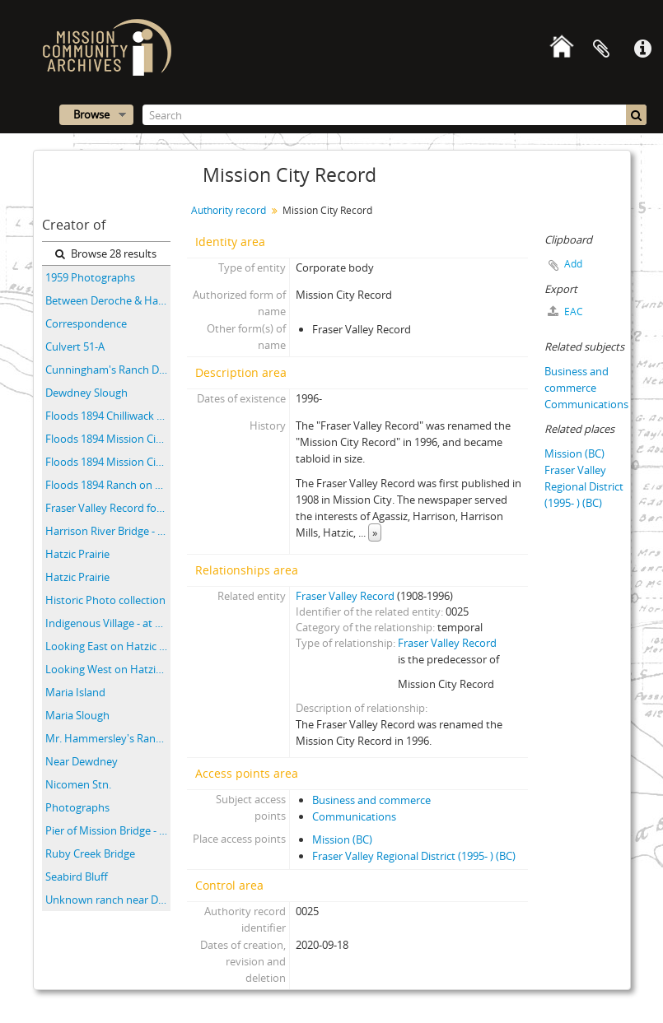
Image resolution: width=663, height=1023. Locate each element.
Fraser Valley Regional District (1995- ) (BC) (414, 856)
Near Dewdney (81, 761)
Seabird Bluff (76, 876)
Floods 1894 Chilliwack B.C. (107, 415)
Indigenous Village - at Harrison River (107, 623)
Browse (91, 114)
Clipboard (601, 49)
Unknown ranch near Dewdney (107, 899)
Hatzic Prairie (77, 553)
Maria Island (75, 692)
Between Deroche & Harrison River (107, 300)
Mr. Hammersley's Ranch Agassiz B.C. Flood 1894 (107, 738)
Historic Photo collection (105, 600)
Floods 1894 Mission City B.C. (107, 438)
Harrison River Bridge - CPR (107, 530)
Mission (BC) (342, 839)
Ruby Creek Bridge (90, 853)
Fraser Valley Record (345, 595)
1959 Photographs (90, 277)
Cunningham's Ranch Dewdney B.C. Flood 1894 (107, 369)
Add (573, 264)
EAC (565, 312)
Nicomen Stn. (78, 784)
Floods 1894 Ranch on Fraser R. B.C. (107, 484)
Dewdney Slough (86, 392)
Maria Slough (77, 715)
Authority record (228, 210)
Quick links (642, 49)
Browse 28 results (105, 253)
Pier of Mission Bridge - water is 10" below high (107, 830)
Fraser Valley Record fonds (107, 507)
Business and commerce (371, 800)
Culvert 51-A (75, 346)
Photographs (77, 807)
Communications (354, 816)
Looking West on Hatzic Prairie (107, 669)
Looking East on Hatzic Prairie (107, 646)
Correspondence (86, 323)
